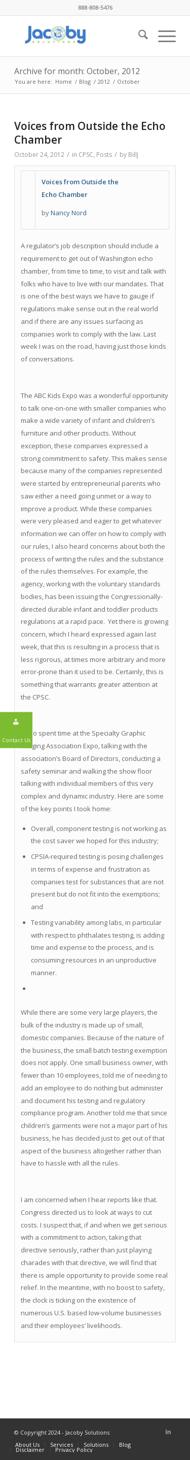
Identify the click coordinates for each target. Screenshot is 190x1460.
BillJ (133, 154)
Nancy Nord (69, 212)
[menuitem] (138, 36)
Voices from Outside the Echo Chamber (90, 133)
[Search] (138, 36)
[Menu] (162, 36)
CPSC (86, 154)
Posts (104, 154)
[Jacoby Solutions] (78, 36)
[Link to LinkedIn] (168, 1431)
